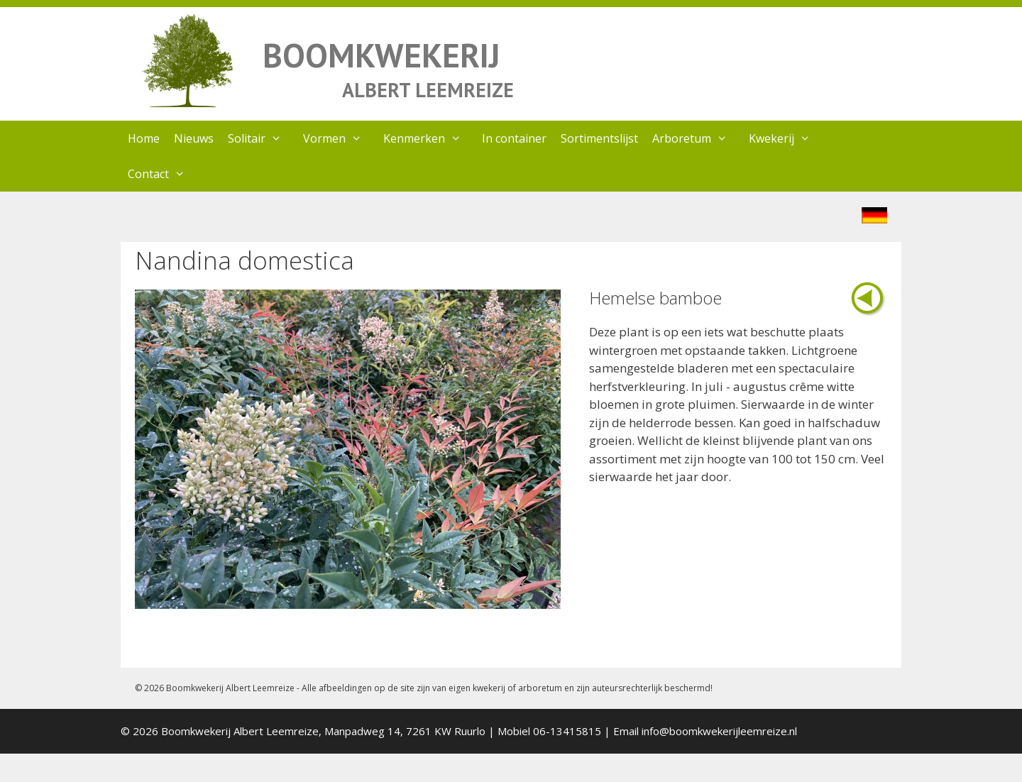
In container (514, 138)
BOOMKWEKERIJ (381, 55)
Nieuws (194, 138)
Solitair (262, 138)
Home (144, 138)
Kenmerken (429, 138)
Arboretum (697, 138)
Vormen (339, 138)
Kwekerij (787, 138)
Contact (163, 174)
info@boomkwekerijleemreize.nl (719, 731)
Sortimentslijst (599, 138)
